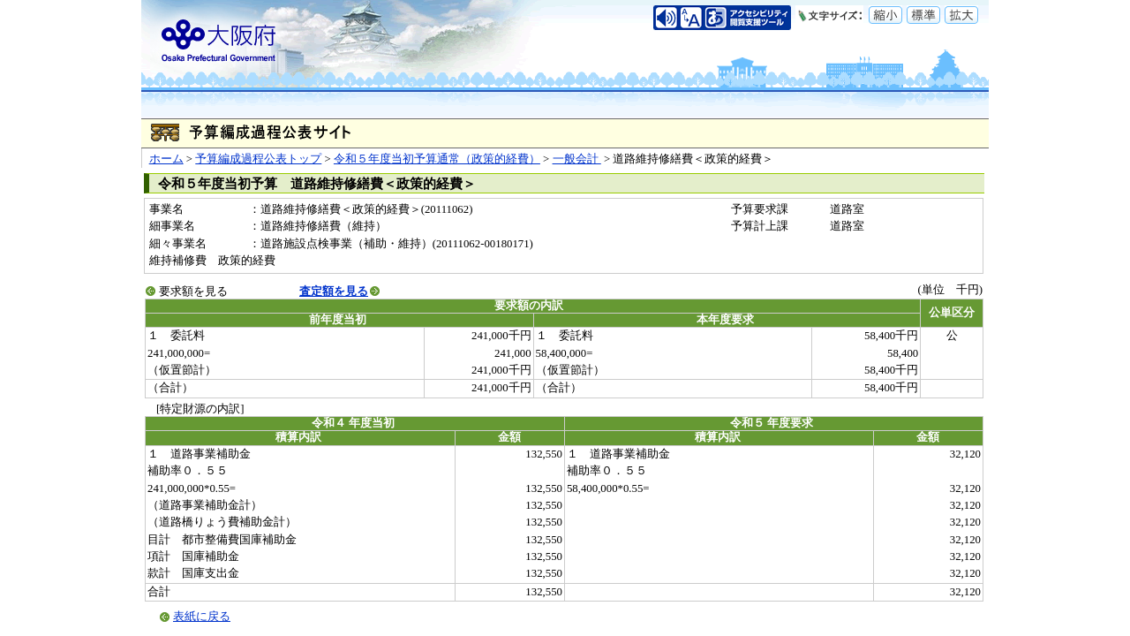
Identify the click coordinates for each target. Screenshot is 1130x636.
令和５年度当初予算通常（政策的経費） (437, 159)
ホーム (166, 159)
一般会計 (577, 159)
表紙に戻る (201, 616)
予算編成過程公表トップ (258, 159)
